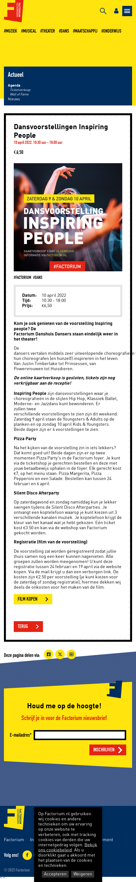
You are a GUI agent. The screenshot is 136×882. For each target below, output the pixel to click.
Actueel (15, 74)
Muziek (11, 31)
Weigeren (82, 874)
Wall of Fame (19, 94)
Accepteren (55, 874)
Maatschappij (86, 31)
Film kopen (27, 599)
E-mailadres (20, 735)
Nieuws (14, 99)
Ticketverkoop (20, 90)
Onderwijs (112, 31)
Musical (29, 31)
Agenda (14, 85)
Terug (23, 626)
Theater (48, 31)
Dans (65, 31)
